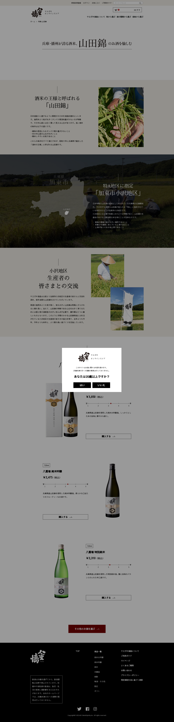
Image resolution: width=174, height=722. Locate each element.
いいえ (101, 385)
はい (82, 385)
